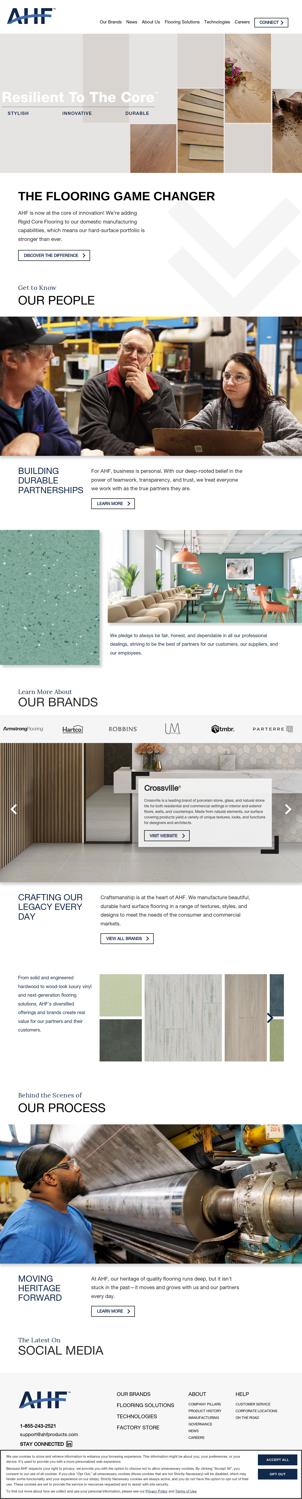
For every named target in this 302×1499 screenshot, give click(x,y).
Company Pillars (204, 1404)
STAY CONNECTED (46, 1444)
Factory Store (138, 1428)
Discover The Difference (55, 255)
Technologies (217, 22)
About (197, 1394)
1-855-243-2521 (38, 1426)
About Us (151, 22)
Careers (242, 22)
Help (242, 1394)
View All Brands (127, 938)
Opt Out (278, 1474)
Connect (271, 22)
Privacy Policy (157, 1491)
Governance (200, 1424)
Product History (204, 1411)
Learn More (113, 503)
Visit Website (167, 836)
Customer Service (253, 1404)
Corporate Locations (256, 1411)
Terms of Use (185, 1491)
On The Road (247, 1418)
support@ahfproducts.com (49, 1435)
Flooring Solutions (182, 22)
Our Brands (111, 22)
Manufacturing (203, 1418)
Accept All (277, 1460)
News (131, 22)
